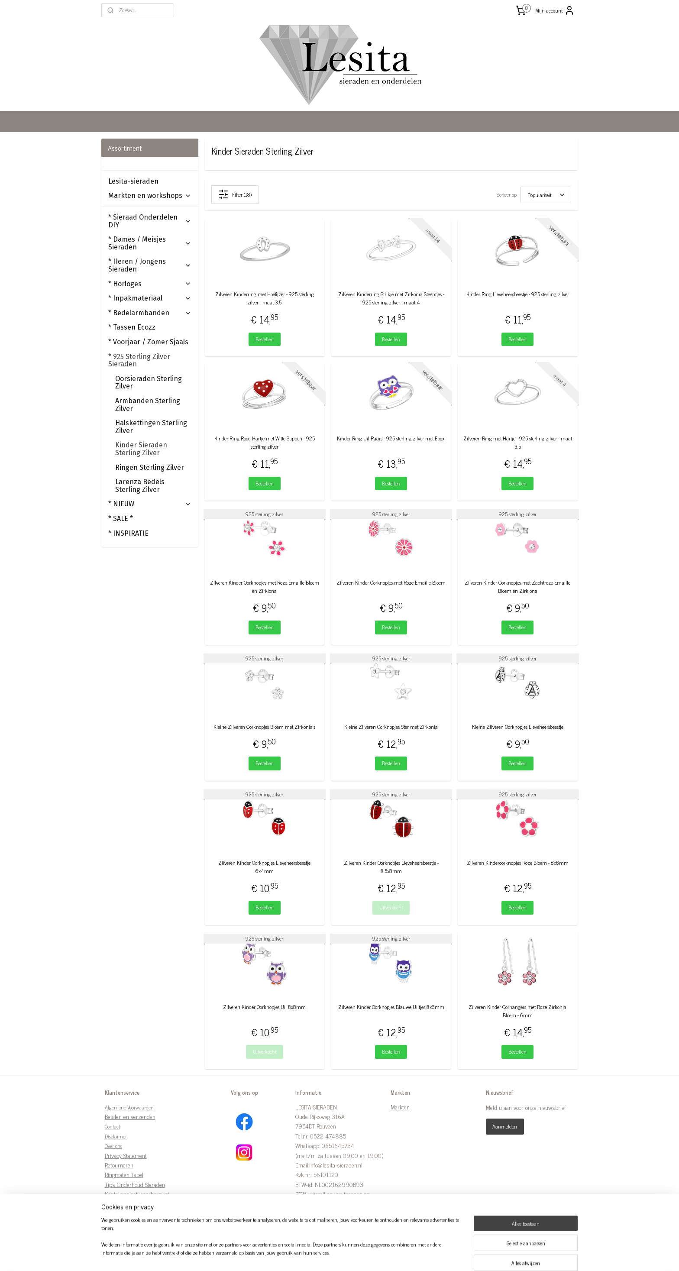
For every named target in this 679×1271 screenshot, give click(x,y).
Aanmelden (504, 1126)
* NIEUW (149, 504)
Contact (112, 1126)
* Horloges (149, 284)
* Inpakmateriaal (149, 298)
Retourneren (119, 1165)
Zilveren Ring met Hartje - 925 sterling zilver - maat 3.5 (517, 442)
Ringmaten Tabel (124, 1174)
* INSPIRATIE (128, 533)
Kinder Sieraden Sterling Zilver (141, 449)
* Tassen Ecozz (131, 327)
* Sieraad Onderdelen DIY (149, 221)
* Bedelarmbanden (149, 313)
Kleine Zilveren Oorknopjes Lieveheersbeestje (517, 727)
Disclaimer (116, 1136)
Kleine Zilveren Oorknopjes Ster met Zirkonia (391, 727)
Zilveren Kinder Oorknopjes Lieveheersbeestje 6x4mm (265, 867)
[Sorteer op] (546, 195)
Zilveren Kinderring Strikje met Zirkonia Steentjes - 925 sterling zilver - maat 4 (391, 298)
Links (111, 1204)
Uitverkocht (391, 907)
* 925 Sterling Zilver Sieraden (149, 361)
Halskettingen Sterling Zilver (151, 427)
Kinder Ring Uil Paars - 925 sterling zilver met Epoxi (391, 438)
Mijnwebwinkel (413, 1255)
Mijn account (555, 10)
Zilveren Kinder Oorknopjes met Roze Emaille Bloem (391, 583)
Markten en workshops (149, 195)
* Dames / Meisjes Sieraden (149, 243)
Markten (400, 1107)
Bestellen (264, 339)
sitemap (318, 1255)
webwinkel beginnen (355, 1255)
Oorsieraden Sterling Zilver (148, 383)
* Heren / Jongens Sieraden (149, 265)
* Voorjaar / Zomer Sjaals (148, 342)
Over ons (113, 1146)
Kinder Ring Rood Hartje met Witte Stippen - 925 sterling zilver (264, 442)
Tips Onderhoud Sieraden (135, 1184)
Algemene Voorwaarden (129, 1107)
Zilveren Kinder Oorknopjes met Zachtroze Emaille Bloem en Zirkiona (518, 587)
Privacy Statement (126, 1155)
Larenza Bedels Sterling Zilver (140, 486)
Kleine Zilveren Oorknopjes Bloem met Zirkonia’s (265, 727)
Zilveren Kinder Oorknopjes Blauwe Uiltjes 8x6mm (391, 1007)
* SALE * (120, 518)
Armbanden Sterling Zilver (147, 405)
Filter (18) (235, 194)
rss (331, 1255)
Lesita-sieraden (133, 181)
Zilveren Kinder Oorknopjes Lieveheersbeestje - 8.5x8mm (391, 867)
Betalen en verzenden (130, 1116)
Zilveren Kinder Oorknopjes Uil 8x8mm (264, 1007)
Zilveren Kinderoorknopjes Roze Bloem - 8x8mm (518, 863)
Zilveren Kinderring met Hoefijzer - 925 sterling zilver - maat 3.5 (264, 298)
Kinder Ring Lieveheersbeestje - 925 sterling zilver (517, 294)
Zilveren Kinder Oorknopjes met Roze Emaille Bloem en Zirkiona (264, 587)
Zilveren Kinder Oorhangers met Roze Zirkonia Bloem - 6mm (518, 1011)
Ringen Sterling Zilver (149, 467)
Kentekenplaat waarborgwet (137, 1194)
